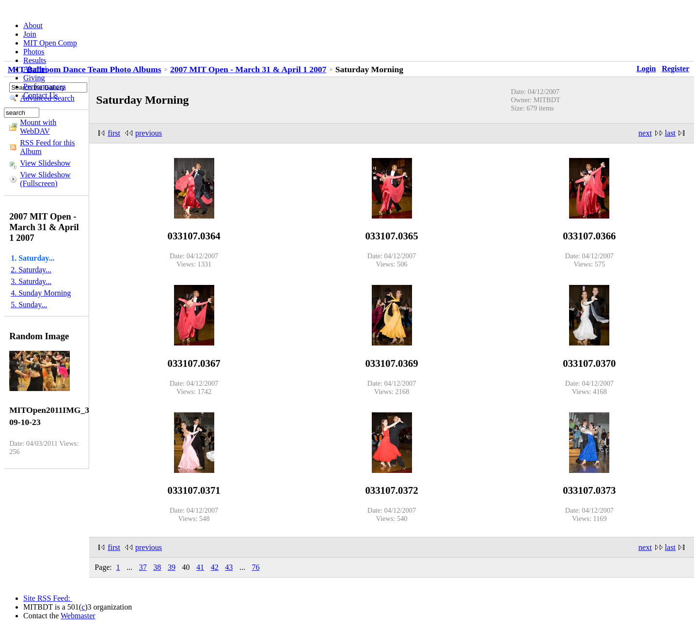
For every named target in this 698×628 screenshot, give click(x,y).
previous (148, 133)
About (33, 25)
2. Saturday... (31, 270)
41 (200, 567)
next (645, 133)
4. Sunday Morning (41, 293)
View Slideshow (45, 163)
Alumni (35, 69)
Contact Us (40, 95)
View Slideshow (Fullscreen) (45, 179)
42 (215, 567)
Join (29, 34)
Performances (44, 86)
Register (675, 68)
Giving (34, 78)
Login (646, 68)
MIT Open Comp (50, 43)
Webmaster (78, 616)
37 (143, 567)
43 (229, 567)
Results (34, 60)
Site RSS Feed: (47, 598)
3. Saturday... (31, 281)
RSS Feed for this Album (47, 147)
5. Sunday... (29, 304)
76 (255, 567)
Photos (34, 51)
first (114, 133)
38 (157, 567)
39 (171, 567)
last (670, 133)
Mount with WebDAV (38, 126)
